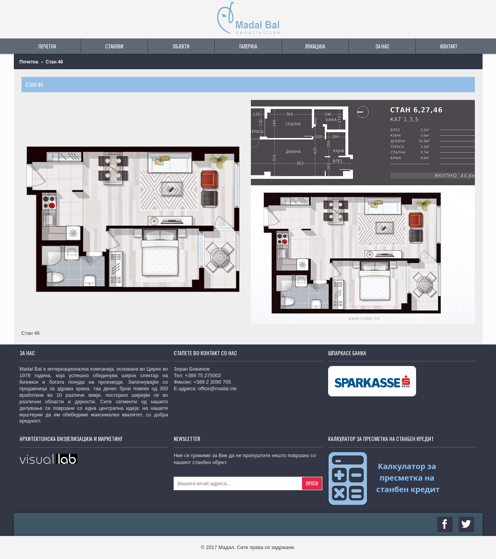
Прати (312, 483)
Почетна (29, 62)
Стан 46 (54, 62)
